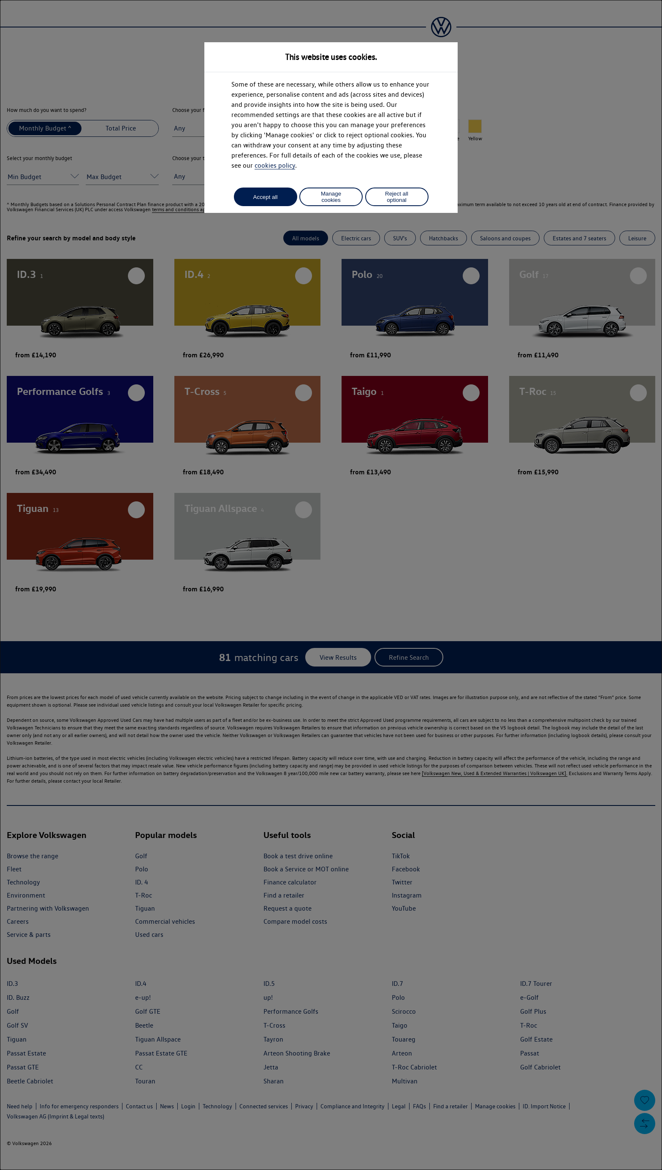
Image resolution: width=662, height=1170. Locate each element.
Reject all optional (396, 196)
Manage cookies (331, 196)
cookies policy (275, 165)
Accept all (265, 197)
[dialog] (331, 585)
